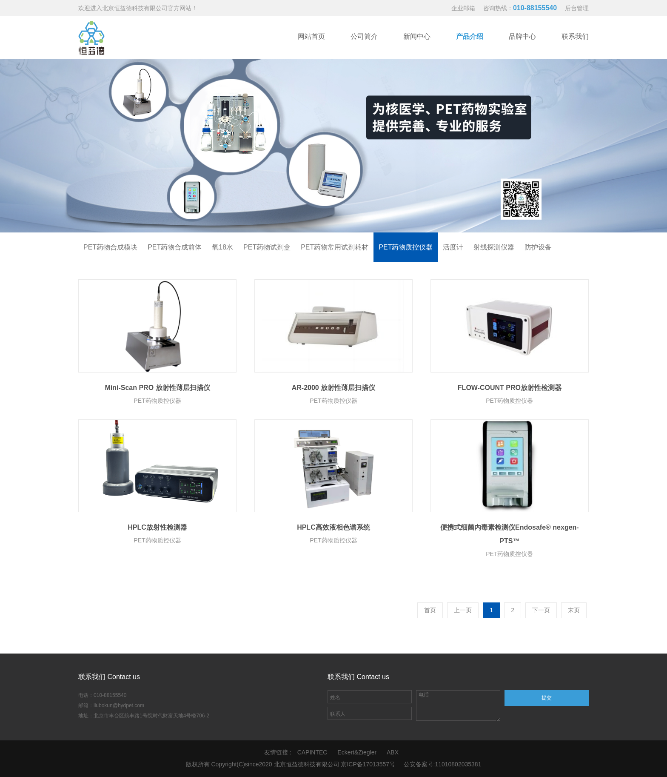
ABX (393, 752)
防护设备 (538, 247)
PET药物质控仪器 (406, 247)
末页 (574, 610)
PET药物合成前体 (175, 247)
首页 (430, 610)
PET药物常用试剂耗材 (334, 247)
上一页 (463, 610)
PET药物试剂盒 (267, 247)
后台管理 (577, 8)
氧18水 (222, 247)
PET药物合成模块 (110, 247)
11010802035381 (458, 764)
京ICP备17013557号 (368, 764)
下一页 (541, 610)
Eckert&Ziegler (356, 752)
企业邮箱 (463, 8)
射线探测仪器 (493, 247)
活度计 (453, 247)
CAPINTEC (312, 752)
